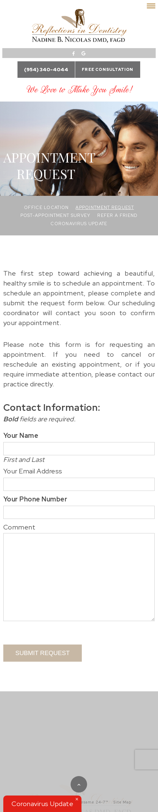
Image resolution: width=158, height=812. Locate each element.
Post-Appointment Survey (55, 215)
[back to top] (79, 784)
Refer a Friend (117, 215)
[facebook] (73, 53)
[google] (83, 53)
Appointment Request (105, 207)
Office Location (46, 207)
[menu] (151, 6)
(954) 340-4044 (46, 69)
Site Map (122, 802)
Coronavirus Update (78, 223)
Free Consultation (107, 69)
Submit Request (43, 652)
